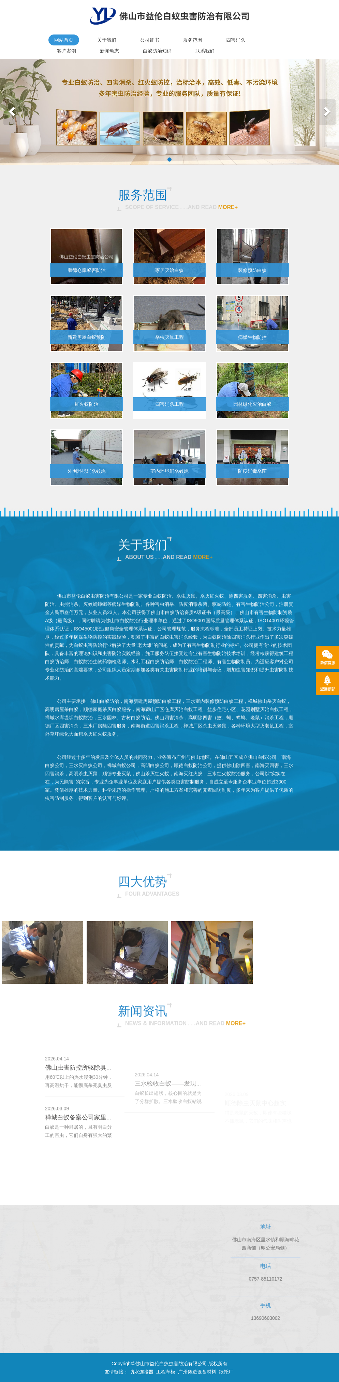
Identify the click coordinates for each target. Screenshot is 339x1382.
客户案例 (66, 51)
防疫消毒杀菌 (252, 471)
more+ (228, 207)
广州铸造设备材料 (197, 1371)
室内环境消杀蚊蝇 (169, 471)
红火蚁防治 (87, 404)
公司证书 (149, 40)
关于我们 (106, 40)
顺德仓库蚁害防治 (87, 270)
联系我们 (205, 51)
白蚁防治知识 (157, 51)
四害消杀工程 (169, 404)
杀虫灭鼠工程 (169, 337)
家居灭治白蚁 (169, 270)
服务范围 (192, 40)
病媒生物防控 (252, 337)
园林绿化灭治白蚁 (252, 404)
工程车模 (165, 1371)
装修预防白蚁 (252, 270)
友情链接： (116, 1371)
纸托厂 (226, 1371)
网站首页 (63, 40)
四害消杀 (235, 40)
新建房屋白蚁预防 (87, 337)
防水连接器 (141, 1371)
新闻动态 (109, 51)
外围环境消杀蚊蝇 (87, 471)
